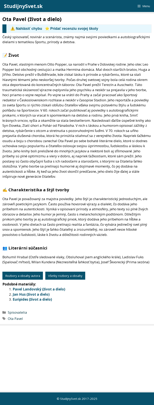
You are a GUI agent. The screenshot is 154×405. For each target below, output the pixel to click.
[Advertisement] (78, 358)
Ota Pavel (15, 318)
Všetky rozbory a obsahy (65, 276)
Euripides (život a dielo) (32, 299)
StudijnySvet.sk (23, 6)
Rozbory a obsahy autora (22, 276)
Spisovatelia (17, 312)
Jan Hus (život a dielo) (31, 294)
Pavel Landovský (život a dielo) (39, 289)
